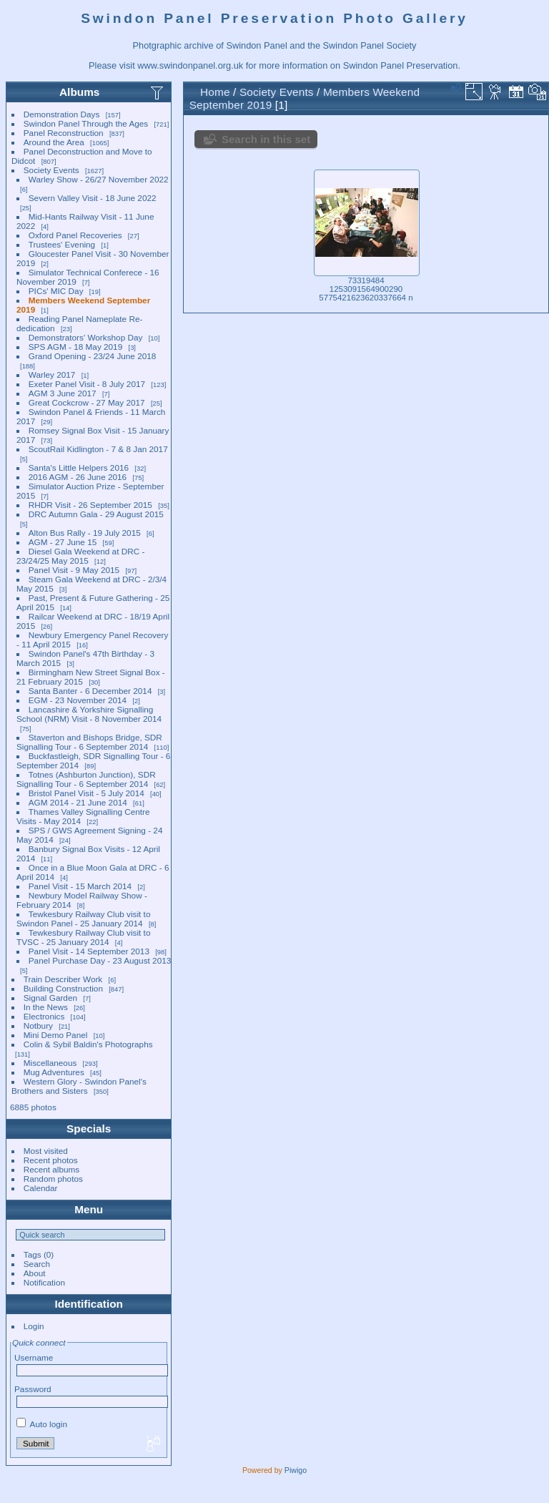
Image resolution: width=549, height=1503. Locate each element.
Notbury (38, 1025)
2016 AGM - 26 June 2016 (78, 476)
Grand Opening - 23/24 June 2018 (93, 356)
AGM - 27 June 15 (63, 542)
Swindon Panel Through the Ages (86, 123)
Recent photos (51, 1160)
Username (33, 1357)
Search (37, 1263)
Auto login (41, 1424)
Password (32, 1389)
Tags (32, 1254)
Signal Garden (50, 997)
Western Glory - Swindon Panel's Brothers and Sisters (79, 1086)
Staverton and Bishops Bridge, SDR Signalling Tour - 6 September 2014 (89, 742)
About (35, 1273)
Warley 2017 (52, 374)
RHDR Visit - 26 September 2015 (90, 504)
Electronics (44, 1016)
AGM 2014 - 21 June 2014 (78, 802)
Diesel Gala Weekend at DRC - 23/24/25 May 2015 (80, 556)
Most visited (46, 1150)
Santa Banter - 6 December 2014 (90, 690)
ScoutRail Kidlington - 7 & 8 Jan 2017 (98, 449)
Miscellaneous (50, 1062)
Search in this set (266, 139)
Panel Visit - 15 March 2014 (80, 886)
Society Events (51, 170)
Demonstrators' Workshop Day (86, 337)
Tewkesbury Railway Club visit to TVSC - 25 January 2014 (83, 937)
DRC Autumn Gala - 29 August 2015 (96, 514)
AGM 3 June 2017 (63, 393)
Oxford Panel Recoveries (75, 235)
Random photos (53, 1178)
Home (215, 92)
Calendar (41, 1188)
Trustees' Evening (62, 244)
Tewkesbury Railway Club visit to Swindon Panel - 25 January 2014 (83, 918)
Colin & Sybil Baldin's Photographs (88, 1044)
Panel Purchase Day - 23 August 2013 (100, 960)
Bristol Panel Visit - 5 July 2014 (86, 793)
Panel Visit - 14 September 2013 (89, 951)
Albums (79, 92)
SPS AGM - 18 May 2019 (75, 346)
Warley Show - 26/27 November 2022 (99, 179)
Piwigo (296, 1470)
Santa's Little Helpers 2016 (79, 467)
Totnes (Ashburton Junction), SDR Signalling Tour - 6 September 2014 (86, 779)
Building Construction (63, 988)
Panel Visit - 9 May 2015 (74, 569)
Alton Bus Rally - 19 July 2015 (85, 532)
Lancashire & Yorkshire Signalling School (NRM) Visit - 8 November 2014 (89, 714)
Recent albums (51, 1169)
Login (34, 1326)
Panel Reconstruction (64, 132)
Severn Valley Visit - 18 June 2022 (93, 197)
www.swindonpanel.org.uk (190, 65)
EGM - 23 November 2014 (78, 700)
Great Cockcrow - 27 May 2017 (87, 402)
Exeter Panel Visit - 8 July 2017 (87, 383)
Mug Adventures (54, 1072)
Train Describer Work (63, 979)
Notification (44, 1282)
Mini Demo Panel (56, 1034)
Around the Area (54, 142)
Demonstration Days (62, 114)
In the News (46, 1007)
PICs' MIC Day (56, 290)
